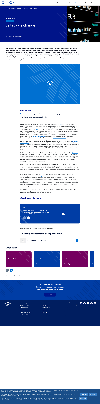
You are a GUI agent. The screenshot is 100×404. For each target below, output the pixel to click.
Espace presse (67, 385)
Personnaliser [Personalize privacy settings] (83, 398)
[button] (95, 2)
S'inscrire (50, 373)
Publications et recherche (25, 388)
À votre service (45, 383)
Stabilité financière (46, 385)
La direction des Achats (69, 387)
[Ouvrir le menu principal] (3, 2)
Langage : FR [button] (84, 2)
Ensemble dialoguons (24, 381)
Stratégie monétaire (24, 385)
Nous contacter (67, 381)
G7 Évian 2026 (45, 381)
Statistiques (44, 388)
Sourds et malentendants (69, 383)
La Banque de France (24, 383)
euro (37, 129)
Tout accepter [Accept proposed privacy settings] (84, 394)
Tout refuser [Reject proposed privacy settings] (92, 394)
